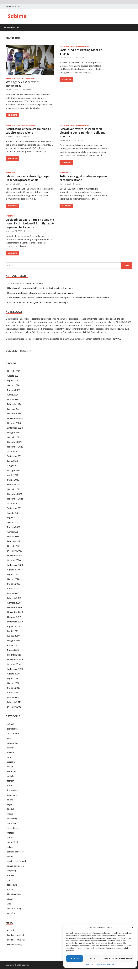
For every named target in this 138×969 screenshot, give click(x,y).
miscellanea (12, 828)
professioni (12, 842)
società (10, 875)
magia (10, 813)
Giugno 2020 (13, 579)
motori (10, 832)
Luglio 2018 (12, 678)
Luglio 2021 (12, 517)
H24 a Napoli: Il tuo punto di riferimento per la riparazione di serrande (40, 288)
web (18, 78)
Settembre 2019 (15, 621)
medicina (11, 823)
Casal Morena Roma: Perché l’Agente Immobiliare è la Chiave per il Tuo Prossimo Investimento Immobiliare (58, 297)
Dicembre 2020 (14, 550)
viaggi (10, 899)
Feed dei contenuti (15, 935)
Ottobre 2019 (14, 616)
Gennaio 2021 (13, 546)
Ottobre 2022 (14, 451)
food (9, 785)
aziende (10, 747)
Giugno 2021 (13, 522)
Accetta (74, 958)
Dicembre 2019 (14, 607)
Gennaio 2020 (13, 602)
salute (10, 847)
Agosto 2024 (13, 375)
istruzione (12, 795)
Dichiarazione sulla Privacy (106, 964)
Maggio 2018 (13, 687)
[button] (132, 927)
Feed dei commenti (16, 939)
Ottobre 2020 (14, 560)
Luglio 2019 (12, 631)
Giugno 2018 (13, 683)
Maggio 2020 (13, 583)
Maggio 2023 (13, 432)
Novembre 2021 (15, 498)
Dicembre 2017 (14, 706)
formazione (12, 790)
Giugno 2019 (13, 635)
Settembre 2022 (15, 456)
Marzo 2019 (13, 650)
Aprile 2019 (12, 645)
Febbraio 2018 (14, 702)
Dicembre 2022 (14, 442)
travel (10, 889)
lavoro (10, 799)
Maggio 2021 (13, 527)
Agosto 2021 (13, 512)
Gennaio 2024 (13, 408)
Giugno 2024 (13, 385)
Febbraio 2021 (14, 541)
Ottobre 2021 (14, 503)
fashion (10, 780)
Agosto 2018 (13, 673)
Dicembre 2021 (14, 494)
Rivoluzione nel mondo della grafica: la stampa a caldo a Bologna (37, 302)
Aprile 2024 (12, 394)
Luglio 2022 (12, 460)
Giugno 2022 (13, 465)
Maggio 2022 (13, 470)
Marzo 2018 (13, 697)
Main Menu (13, 27)
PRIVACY (116, 338)
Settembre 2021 (15, 508)
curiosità (11, 761)
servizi (10, 856)
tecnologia (12, 884)
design (10, 766)
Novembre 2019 (15, 612)
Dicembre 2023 (14, 413)
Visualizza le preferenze (118, 958)
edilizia (10, 776)
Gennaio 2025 (13, 371)
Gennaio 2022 (13, 489)
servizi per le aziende (17, 861)
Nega (93, 958)
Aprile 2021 (12, 531)
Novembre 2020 (15, 555)
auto (9, 738)
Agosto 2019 (13, 626)
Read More (12, 115)
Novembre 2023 (15, 418)
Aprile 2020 (12, 588)
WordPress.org (14, 944)
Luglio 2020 (12, 574)
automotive (12, 742)
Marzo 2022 (13, 479)
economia (11, 771)
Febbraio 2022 (14, 484)
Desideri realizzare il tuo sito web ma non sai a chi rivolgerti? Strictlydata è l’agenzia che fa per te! (30, 223)
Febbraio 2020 (14, 598)
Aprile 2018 (12, 692)
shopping (11, 870)
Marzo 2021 (13, 536)
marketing (10, 78)
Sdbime (17, 16)
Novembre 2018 (15, 659)
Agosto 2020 (13, 569)
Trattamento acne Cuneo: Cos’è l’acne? (25, 283)
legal (9, 804)
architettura (13, 728)
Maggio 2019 (13, 640)
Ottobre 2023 (14, 423)
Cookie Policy (89, 964)
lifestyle (11, 809)
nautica (10, 837)
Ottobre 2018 (14, 664)
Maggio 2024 (13, 390)
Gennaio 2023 (13, 437)
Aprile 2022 (12, 475)
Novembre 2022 (15, 446)
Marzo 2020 (13, 593)
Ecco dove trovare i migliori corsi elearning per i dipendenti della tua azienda (82, 132)
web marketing (28, 78)
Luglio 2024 (12, 380)
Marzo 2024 (13, 399)
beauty (10, 752)
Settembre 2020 (15, 564)
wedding (11, 913)
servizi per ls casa (15, 865)
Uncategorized (14, 894)
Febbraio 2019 (14, 654)
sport (9, 880)
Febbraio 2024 (14, 404)
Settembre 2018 (15, 669)
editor (28, 90)
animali (10, 724)
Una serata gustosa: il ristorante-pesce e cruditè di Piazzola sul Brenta (40, 292)
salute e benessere (15, 851)
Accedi (10, 930)
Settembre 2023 (15, 427)
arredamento (13, 733)
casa (9, 757)
